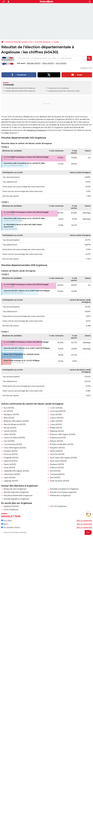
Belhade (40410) (33, 63)
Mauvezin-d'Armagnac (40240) (62, 434)
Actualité (6, 520)
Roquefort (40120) (57, 448)
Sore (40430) (61, 63)
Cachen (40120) (10, 431)
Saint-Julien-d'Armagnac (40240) (63, 458)
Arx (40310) (8, 411)
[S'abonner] (46, 532)
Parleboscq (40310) (58, 438)
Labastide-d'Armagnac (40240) (16, 471)
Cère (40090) (9, 441)
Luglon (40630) (56, 421)
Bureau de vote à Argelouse (15, 489)
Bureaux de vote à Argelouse (58, 88)
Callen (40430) (10, 434)
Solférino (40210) (57, 467)
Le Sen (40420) (56, 408)
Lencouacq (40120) (57, 411)
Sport (4, 524)
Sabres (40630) (56, 451)
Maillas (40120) (56, 428)
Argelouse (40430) (11, 506)
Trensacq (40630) (57, 474)
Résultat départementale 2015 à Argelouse (20, 91)
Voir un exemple (84, 520)
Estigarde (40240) (11, 458)
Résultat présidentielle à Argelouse (18, 495)
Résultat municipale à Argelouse (63, 492)
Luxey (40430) (56, 424)
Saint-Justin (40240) (58, 461)
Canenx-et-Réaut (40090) (14, 438)
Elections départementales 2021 (19, 42)
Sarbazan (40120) (57, 464)
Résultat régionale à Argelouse (16, 492)
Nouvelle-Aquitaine (43, 42)
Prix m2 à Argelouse (58, 506)
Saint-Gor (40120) (57, 454)
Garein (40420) (10, 464)
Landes (56, 42)
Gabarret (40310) (10, 461)
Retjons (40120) (56, 441)
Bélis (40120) (9, 418)
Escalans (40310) (10, 451)
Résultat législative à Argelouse (16, 499)
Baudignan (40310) (11, 414)
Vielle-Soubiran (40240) (59, 481)
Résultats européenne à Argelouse (64, 489)
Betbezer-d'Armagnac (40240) (16, 421)
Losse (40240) (56, 414)
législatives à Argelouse (36, 130)
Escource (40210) (11, 454)
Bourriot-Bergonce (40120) (15, 424)
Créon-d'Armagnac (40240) (15, 448)
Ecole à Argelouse (11, 509)
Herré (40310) (9, 467)
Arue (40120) (9, 408)
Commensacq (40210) (13, 444)
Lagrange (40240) (11, 481)
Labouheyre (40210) (12, 474)
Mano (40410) (48, 63)
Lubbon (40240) (56, 418)
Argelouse (52, 91)
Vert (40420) (55, 477)
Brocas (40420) (10, 428)
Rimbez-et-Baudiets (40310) (61, 444)
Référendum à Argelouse (60, 495)
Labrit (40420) (9, 477)
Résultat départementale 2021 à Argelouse (20, 88)
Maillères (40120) (57, 431)
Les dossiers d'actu (10, 527)
